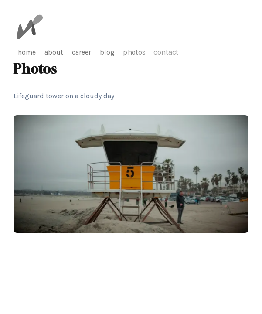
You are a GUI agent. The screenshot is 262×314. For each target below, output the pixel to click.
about (53, 52)
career (81, 52)
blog (107, 52)
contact (166, 52)
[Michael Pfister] (30, 27)
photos (134, 52)
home (27, 52)
